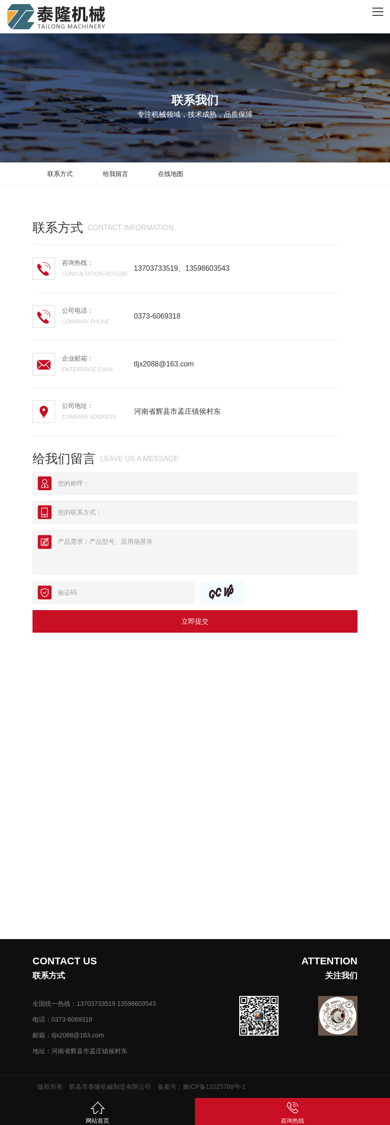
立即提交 (195, 621)
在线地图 (170, 173)
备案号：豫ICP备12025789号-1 (202, 1086)
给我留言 (115, 173)
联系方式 (60, 173)
